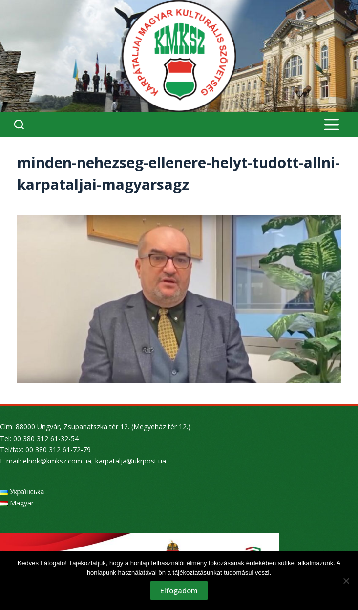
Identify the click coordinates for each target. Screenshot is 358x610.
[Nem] (346, 581)
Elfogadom (179, 590)
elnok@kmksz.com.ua (57, 460)
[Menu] (331, 124)
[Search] (19, 124)
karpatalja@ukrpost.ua (130, 460)
